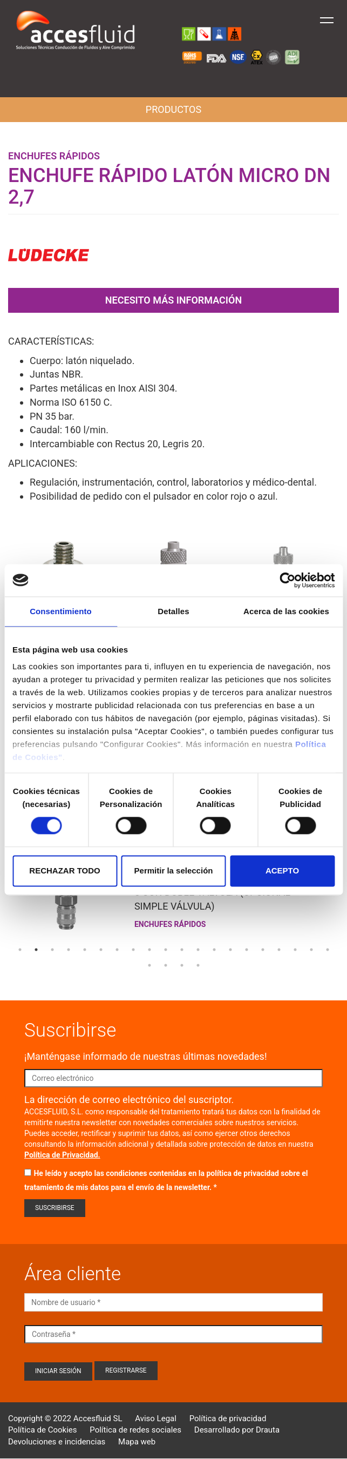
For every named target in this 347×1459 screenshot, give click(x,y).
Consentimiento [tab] (61, 611)
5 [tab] (84, 949)
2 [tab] (36, 949)
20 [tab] (327, 949)
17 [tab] (279, 949)
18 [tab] (295, 949)
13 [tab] (214, 949)
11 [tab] (181, 949)
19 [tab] (311, 949)
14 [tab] (230, 949)
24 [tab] (198, 965)
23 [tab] (181, 965)
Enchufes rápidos (54, 156)
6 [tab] (101, 949)
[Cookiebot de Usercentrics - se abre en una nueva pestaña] (287, 580)
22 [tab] (165, 965)
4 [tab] (68, 949)
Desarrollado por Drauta (237, 1430)
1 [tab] (20, 949)
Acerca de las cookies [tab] (286, 611)
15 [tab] (246, 949)
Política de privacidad (228, 1418)
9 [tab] (149, 949)
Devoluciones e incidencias (56, 1442)
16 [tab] (262, 949)
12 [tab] (198, 949)
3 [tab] (52, 949)
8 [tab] (133, 949)
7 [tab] (117, 949)
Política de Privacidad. (62, 1155)
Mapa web (136, 1442)
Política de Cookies (42, 1430)
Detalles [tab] (173, 611)
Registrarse (126, 1370)
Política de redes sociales (135, 1430)
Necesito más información (173, 300)
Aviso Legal (155, 1418)
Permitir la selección (173, 870)
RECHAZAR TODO (64, 870)
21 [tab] (149, 965)
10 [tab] (165, 949)
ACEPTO (282, 870)
